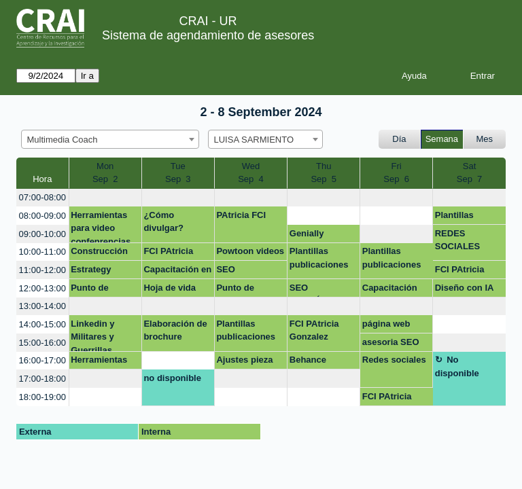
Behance (308, 360)
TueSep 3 (178, 173)
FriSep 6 (396, 173)
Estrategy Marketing (91, 271)
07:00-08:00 (42, 197)
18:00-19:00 (42, 397)
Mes (484, 139)
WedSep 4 (251, 173)
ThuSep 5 (323, 173)
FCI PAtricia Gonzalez (168, 253)
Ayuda (414, 76)
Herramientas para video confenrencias (100, 226)
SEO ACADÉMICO (317, 290)
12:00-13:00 (42, 288)
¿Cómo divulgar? (163, 222)
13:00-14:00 (42, 306)
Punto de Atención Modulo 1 (90, 290)
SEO (225, 269)
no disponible (172, 378)
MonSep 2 (105, 173)
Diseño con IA (464, 288)
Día (399, 139)
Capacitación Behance (389, 290)
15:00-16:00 (42, 343)
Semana (441, 139)
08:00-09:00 (42, 216)
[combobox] (110, 139)
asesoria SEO (390, 342)
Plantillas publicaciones (464, 217)
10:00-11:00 (42, 252)
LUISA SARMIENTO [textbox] (254, 139)
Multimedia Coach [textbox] (62, 139)
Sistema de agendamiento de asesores (208, 35)
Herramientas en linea (99, 362)
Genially (307, 233)
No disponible (457, 366)
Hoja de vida (169, 288)
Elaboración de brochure (175, 330)
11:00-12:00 (42, 270)
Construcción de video (99, 253)
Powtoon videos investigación (250, 253)
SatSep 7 (470, 173)
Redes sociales (394, 360)
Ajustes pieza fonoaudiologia (247, 362)
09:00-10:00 (42, 234)
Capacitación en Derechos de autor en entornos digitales (177, 271)
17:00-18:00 (42, 379)
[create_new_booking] (105, 198)
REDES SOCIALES (457, 240)
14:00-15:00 (42, 324)
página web (386, 324)
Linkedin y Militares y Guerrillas (92, 335)
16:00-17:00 (42, 360)
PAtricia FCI (241, 215)
